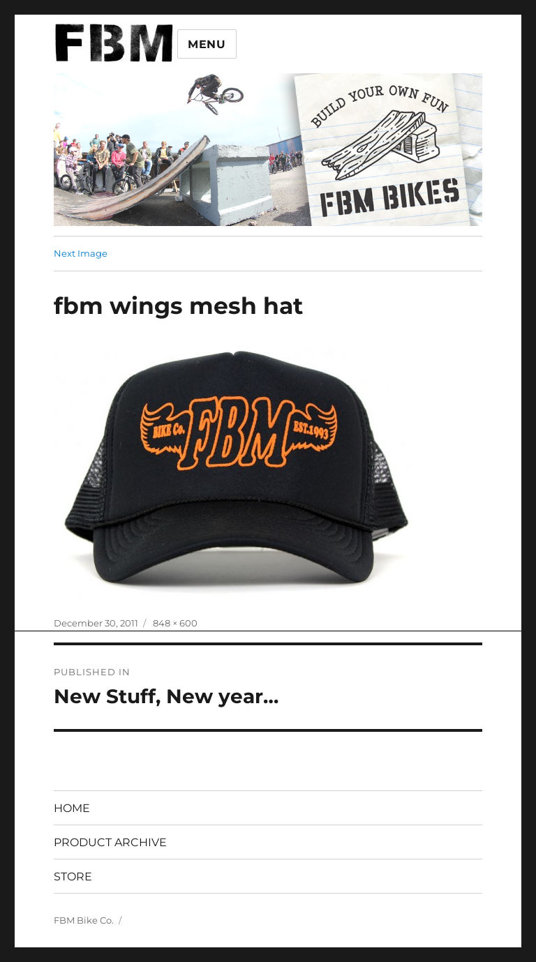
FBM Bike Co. (84, 920)
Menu (207, 44)
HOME (72, 808)
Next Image (80, 253)
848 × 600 (175, 623)
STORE (73, 876)
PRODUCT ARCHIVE (110, 842)
